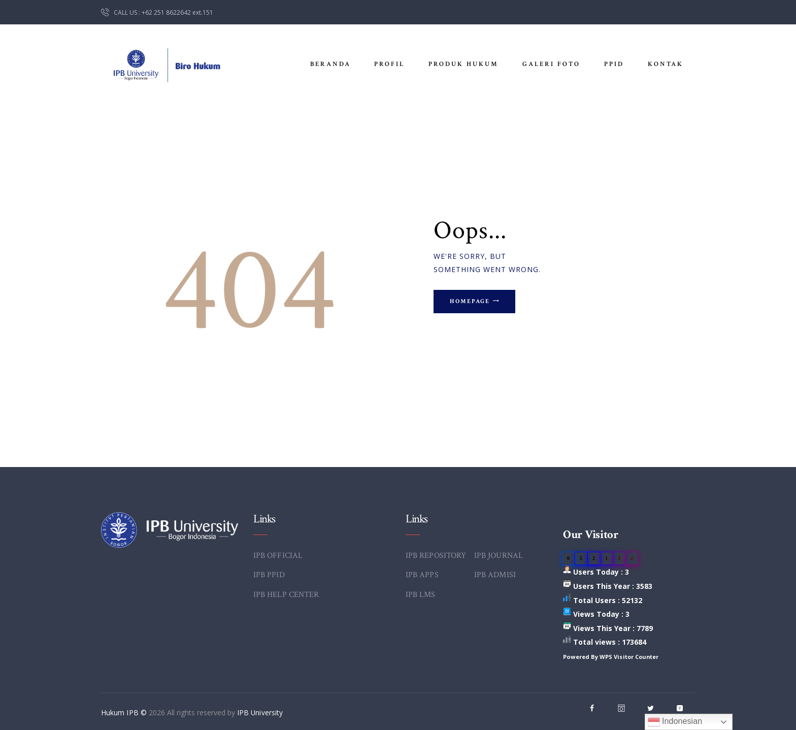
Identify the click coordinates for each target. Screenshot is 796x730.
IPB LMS (420, 594)
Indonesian (675, 722)
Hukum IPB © (124, 712)
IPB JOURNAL (498, 555)
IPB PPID (268, 575)
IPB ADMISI (494, 575)
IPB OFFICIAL (277, 555)
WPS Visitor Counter (630, 656)
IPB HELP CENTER (285, 594)
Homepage (473, 302)
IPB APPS (422, 575)
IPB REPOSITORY (436, 555)
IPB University (259, 712)
